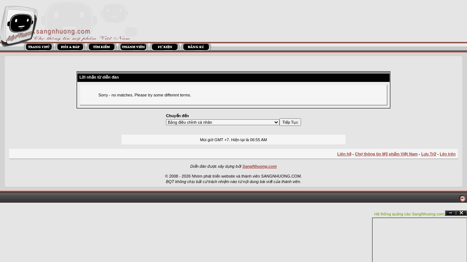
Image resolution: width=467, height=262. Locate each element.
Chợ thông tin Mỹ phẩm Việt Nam (386, 154)
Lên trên (447, 154)
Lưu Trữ (428, 154)
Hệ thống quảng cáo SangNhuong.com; (409, 214)
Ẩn (450, 213)
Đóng (461, 213)
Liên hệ (344, 154)
